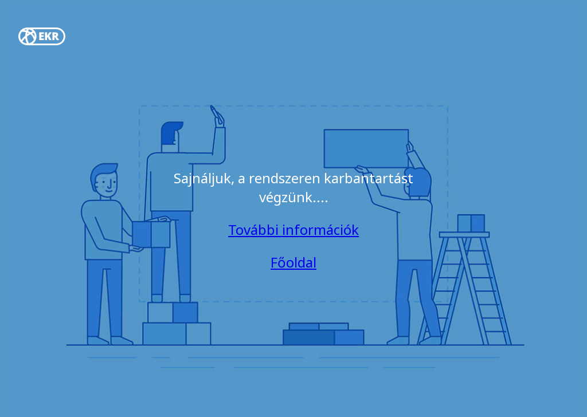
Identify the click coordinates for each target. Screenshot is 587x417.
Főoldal (293, 262)
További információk (293, 229)
